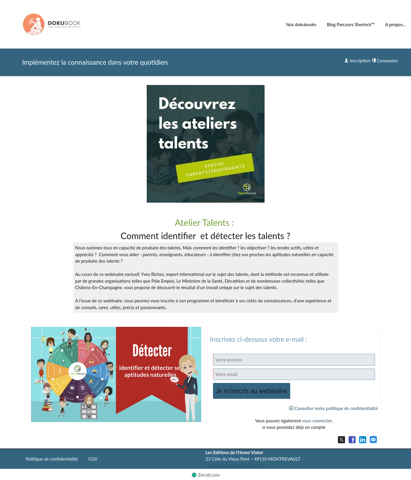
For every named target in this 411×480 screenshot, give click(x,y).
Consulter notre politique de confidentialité (333, 408)
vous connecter (316, 420)
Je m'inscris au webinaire (251, 391)
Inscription (357, 60)
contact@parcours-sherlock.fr (234, 465)
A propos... (395, 24)
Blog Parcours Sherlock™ (351, 24)
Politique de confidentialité (52, 458)
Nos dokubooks (301, 24)
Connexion (384, 60)
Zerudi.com (205, 474)
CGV (93, 458)
